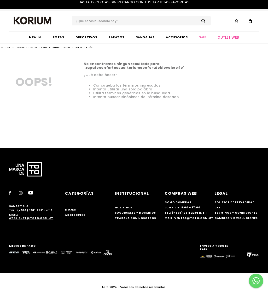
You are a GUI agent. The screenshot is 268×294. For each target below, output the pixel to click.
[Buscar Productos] (204, 20)
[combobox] (141, 20)
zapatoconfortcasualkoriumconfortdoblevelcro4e (55, 47)
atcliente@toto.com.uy (31, 218)
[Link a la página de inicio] (5, 47)
